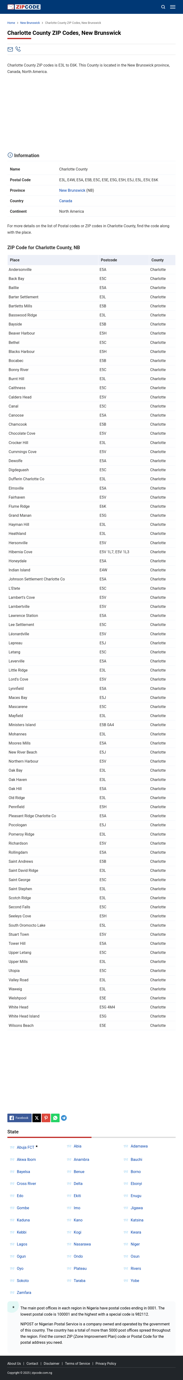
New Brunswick (72, 190)
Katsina (137, 1220)
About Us (14, 1363)
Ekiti (77, 1196)
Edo (20, 1196)
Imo (77, 1208)
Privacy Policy (106, 1363)
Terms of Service (77, 1363)
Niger (135, 1244)
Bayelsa (23, 1171)
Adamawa (139, 1146)
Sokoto (23, 1280)
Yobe (135, 1280)
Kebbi (21, 1232)
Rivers (136, 1268)
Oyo (20, 1268)
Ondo (78, 1256)
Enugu (136, 1196)
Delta (78, 1183)
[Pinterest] (46, 1118)
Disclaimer (52, 1363)
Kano (78, 1220)
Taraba (80, 1280)
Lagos (22, 1244)
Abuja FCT (25, 1147)
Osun (135, 1256)
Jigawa (137, 1208)
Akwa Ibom (26, 1159)
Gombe (23, 1208)
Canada (65, 201)
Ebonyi (136, 1183)
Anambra (81, 1159)
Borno (136, 1171)
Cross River (26, 1183)
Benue (79, 1171)
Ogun (21, 1256)
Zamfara (24, 1292)
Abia (77, 1146)
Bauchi (136, 1159)
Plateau (80, 1268)
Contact (32, 1363)
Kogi (77, 1232)
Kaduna (23, 1220)
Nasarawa (82, 1244)
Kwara (136, 1232)
